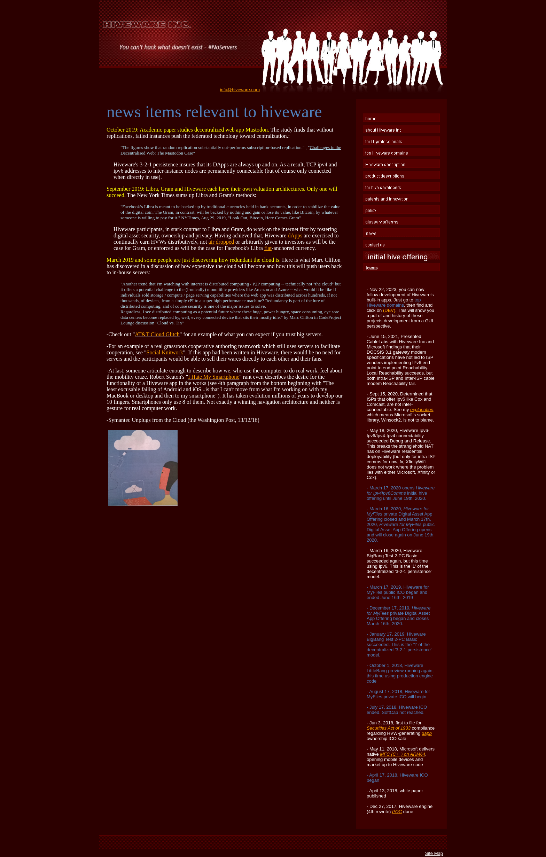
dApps (295, 235)
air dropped (221, 242)
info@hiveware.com (240, 89)
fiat (268, 248)
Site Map (434, 853)
